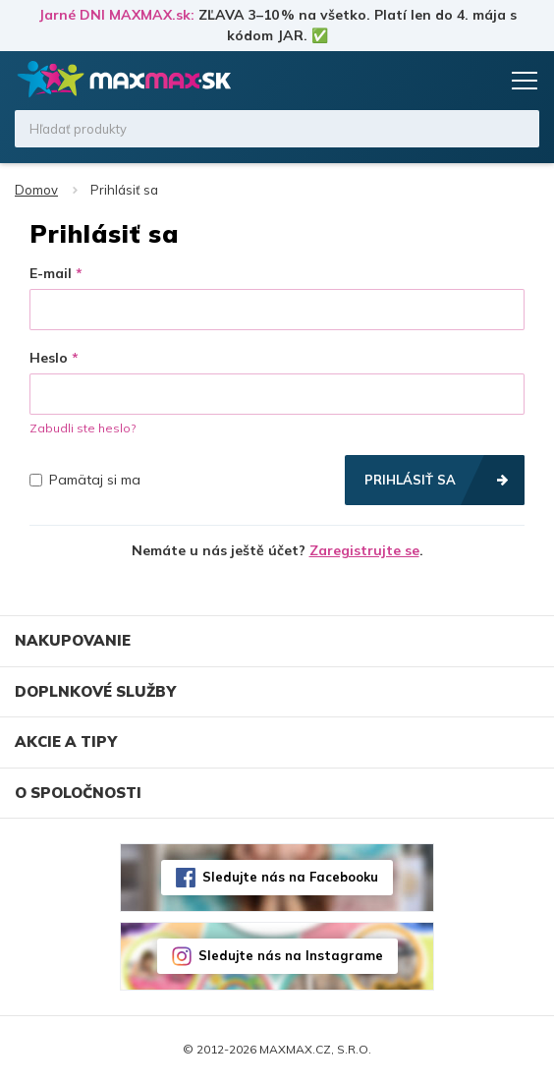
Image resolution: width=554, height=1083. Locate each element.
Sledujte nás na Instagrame (290, 955)
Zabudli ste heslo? (82, 428)
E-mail (50, 273)
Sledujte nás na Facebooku (290, 876)
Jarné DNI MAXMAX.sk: (116, 15)
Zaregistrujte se (364, 550)
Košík (480, 80)
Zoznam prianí (443, 80)
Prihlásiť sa (410, 479)
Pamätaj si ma (84, 479)
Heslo (48, 358)
